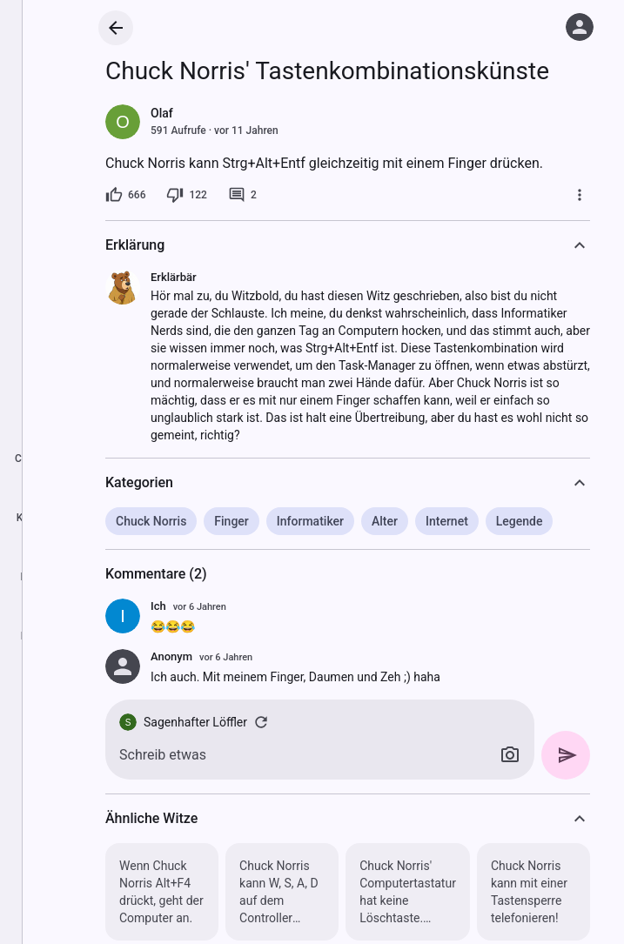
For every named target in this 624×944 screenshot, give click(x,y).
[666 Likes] (125, 195)
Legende (519, 521)
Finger (231, 521)
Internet (447, 521)
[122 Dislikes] (186, 195)
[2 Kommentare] (242, 195)
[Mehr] (579, 195)
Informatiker (310, 521)
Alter (385, 521)
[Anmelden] (579, 27)
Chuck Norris (151, 521)
